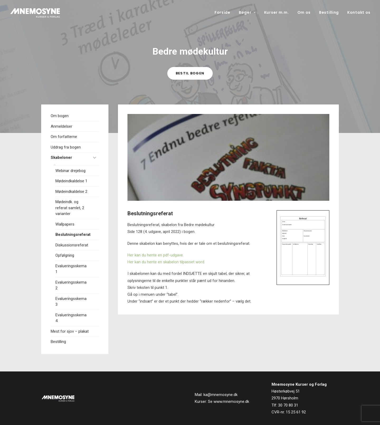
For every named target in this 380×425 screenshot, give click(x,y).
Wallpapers (64, 224)
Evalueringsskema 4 (71, 318)
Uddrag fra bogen (66, 147)
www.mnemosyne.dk (231, 401)
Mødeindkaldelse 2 (71, 191)
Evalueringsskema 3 (71, 301)
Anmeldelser (61, 126)
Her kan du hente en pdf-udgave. (155, 255)
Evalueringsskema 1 (71, 269)
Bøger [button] (247, 12)
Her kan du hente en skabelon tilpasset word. (166, 262)
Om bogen (60, 115)
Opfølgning (64, 255)
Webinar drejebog (70, 170)
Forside (222, 12)
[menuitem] (224, 12)
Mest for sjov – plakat (70, 331)
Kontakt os (358, 12)
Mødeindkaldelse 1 (71, 181)
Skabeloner (61, 157)
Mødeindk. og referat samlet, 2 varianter (69, 207)
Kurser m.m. (276, 12)
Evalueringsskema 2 (71, 285)
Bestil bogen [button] (190, 73)
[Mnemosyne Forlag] (35, 12)
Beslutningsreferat (73, 234)
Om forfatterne (64, 136)
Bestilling (329, 12)
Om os (304, 12)
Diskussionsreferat (71, 245)
